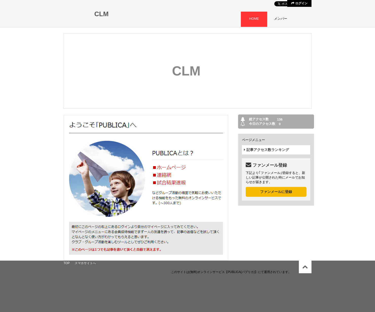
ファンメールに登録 (276, 192)
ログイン (299, 3)
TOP (67, 263)
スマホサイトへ (85, 263)
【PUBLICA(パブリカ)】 (241, 272)
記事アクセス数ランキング (266, 150)
